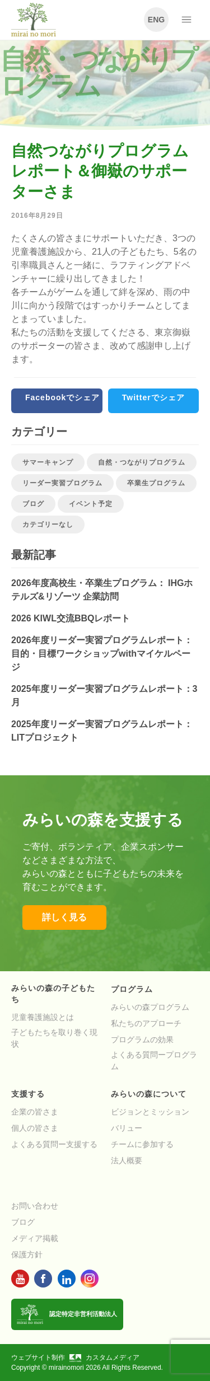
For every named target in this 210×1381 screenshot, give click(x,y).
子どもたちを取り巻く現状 (54, 1038)
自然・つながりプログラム (141, 462)
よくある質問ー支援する (54, 1144)
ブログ (33, 504)
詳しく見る (64, 917)
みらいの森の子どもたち (53, 994)
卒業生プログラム (156, 483)
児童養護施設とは (42, 1017)
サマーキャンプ (47, 462)
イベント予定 (91, 504)
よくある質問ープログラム (154, 1060)
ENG (156, 19)
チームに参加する (142, 1144)
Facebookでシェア (62, 397)
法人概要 (126, 1160)
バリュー (126, 1127)
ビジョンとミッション (150, 1111)
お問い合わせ (34, 1205)
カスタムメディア (104, 1357)
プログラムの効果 (142, 1039)
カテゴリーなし (47, 524)
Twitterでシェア (153, 397)
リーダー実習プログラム (62, 483)
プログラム (132, 989)
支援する (28, 1093)
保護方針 (27, 1254)
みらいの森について (148, 1093)
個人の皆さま (34, 1127)
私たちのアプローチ (146, 1023)
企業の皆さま (34, 1111)
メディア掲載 (34, 1238)
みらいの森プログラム (150, 1007)
